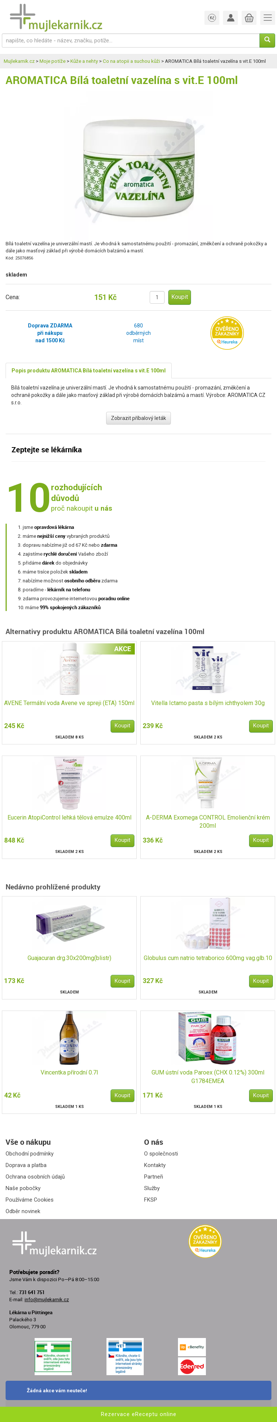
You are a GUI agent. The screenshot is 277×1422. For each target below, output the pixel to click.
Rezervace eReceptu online (138, 1414)
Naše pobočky (23, 1188)
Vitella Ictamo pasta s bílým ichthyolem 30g (208, 703)
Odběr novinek (23, 1211)
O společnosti (161, 1153)
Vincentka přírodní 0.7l (69, 1072)
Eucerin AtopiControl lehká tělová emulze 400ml (69, 817)
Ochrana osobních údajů (35, 1176)
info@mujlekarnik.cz (47, 1299)
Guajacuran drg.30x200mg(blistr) (69, 958)
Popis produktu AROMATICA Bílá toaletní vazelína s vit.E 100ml (89, 371)
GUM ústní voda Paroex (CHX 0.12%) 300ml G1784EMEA (208, 1077)
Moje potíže (52, 61)
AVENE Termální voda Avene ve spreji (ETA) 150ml (69, 703)
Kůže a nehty (84, 61)
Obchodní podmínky (30, 1153)
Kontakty (155, 1165)
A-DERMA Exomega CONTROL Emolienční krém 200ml (208, 822)
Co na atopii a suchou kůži (131, 61)
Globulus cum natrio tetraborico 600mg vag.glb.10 (208, 958)
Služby (152, 1188)
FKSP (150, 1199)
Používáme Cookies (30, 1199)
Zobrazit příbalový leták (138, 418)
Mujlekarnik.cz (19, 61)
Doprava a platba (26, 1165)
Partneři (153, 1176)
